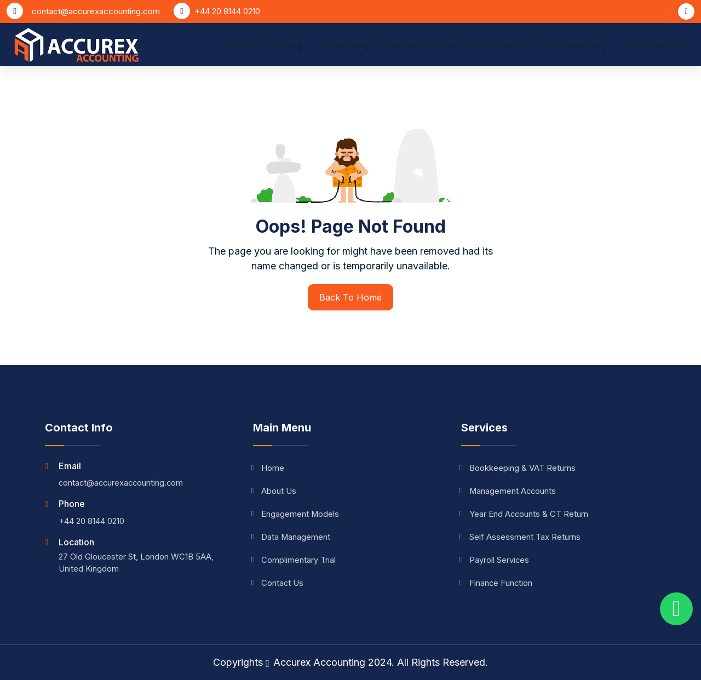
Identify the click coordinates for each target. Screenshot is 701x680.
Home (268, 468)
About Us (274, 491)
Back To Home (350, 297)
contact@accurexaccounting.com (96, 11)
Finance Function (497, 583)
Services (283, 49)
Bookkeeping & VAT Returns (518, 468)
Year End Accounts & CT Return (525, 514)
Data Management (502, 48)
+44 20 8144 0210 (227, 11)
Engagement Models (419, 49)
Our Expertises (340, 49)
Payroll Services (495, 560)
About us (239, 48)
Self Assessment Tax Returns (521, 537)
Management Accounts (509, 491)
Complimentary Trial (653, 48)
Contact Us (278, 583)
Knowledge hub (576, 49)
